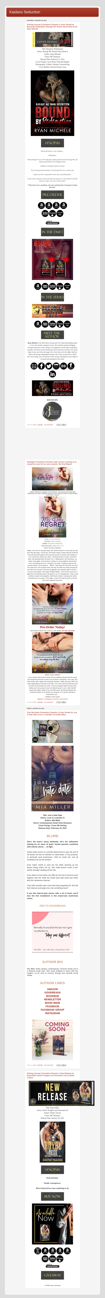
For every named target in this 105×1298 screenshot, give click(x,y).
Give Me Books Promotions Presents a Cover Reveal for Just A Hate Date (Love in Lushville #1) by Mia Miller (52, 713)
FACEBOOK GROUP (52, 1009)
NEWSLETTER (52, 999)
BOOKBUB (52, 996)
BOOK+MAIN (52, 1003)
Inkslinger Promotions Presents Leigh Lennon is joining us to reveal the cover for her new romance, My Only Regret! (51, 463)
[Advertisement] (52, 444)
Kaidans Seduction (24, 12)
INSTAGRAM (52, 1013)
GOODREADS (52, 992)
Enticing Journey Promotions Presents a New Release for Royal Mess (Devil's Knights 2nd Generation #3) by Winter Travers (51, 1075)
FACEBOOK (52, 1006)
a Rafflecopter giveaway (52, 1285)
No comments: (49, 424)
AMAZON (52, 989)
